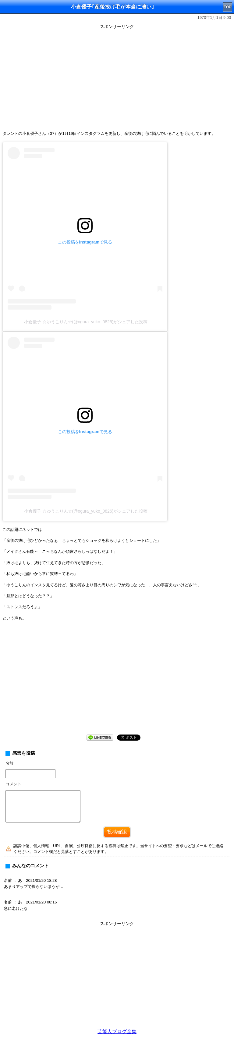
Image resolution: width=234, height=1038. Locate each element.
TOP (227, 7)
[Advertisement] (117, 682)
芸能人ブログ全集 (117, 1031)
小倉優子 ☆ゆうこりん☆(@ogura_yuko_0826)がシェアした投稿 (86, 321)
